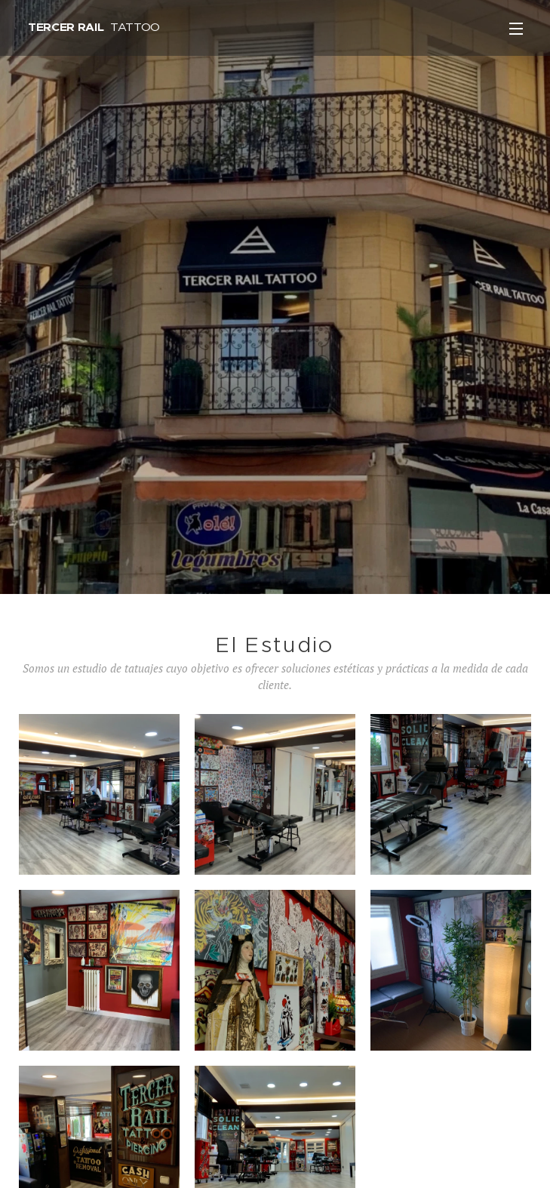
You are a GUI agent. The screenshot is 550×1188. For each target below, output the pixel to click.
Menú (516, 28)
